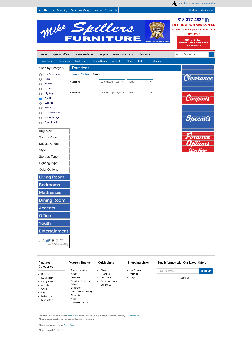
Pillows (48, 88)
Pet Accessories (53, 74)
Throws (48, 83)
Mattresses (81, 61)
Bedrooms (64, 61)
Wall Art (49, 103)
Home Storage (52, 117)
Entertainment (156, 61)
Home (44, 54)
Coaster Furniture (79, 270)
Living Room (46, 61)
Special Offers (61, 54)
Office (129, 61)
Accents (116, 61)
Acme (73, 299)
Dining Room (100, 61)
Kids (140, 61)
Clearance (144, 54)
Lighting (49, 93)
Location (97, 10)
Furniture (85, 74)
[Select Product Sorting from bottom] (140, 92)
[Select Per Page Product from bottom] (112, 92)
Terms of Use (72, 316)
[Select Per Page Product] (112, 81)
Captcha (185, 278)
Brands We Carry (80, 10)
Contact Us (111, 10)
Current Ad (106, 277)
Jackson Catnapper (80, 302)
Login (132, 277)
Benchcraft (76, 288)
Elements (75, 295)
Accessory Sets (53, 112)
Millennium (76, 277)
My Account (207, 10)
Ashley (74, 274)
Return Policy (69, 325)
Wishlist (192, 10)
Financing (62, 10)
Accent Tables (52, 122)
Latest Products (84, 54)
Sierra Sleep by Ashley (81, 291)
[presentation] (184, 287)
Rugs (47, 78)
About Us (49, 10)
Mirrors (48, 107)
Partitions (49, 98)
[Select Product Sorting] (140, 81)
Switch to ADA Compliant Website (193, 3)
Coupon (103, 54)
